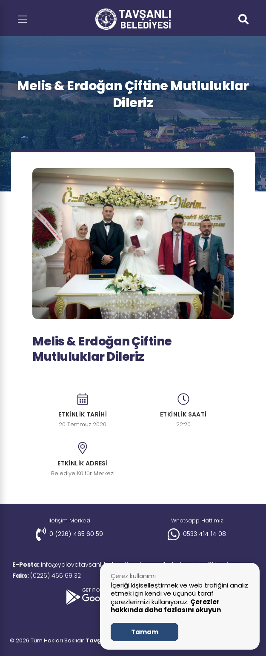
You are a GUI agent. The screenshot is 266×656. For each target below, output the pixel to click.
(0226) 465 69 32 (48, 575)
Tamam (144, 631)
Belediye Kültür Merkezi (82, 473)
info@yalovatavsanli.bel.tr (67, 564)
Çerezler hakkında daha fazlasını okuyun (166, 606)
